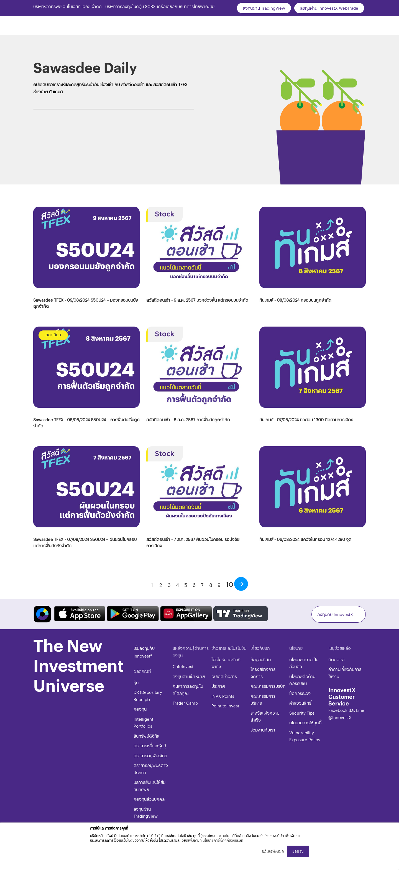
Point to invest (225, 706)
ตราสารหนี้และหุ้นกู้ (150, 745)
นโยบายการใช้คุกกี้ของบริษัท (223, 840)
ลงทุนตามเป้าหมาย (189, 676)
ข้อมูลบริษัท (260, 659)
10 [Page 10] (229, 584)
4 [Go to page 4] (177, 584)
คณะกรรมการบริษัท (267, 686)
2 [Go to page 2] (160, 584)
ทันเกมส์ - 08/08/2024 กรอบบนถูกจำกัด (295, 300)
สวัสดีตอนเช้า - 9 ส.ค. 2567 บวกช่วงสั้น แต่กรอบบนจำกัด (197, 300)
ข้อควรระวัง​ (300, 693)
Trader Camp (185, 703)
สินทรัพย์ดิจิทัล (146, 736)
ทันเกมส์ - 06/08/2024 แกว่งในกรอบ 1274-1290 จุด (305, 539)
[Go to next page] (241, 584)
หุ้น (136, 682)
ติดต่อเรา (336, 659)
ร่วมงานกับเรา (262, 730)
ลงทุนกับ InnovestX (335, 614)
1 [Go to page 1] (152, 584)
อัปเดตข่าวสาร (224, 676)
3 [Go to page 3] (169, 584)
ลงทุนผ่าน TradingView (264, 8)
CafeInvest (183, 666)
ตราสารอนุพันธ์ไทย (150, 755)
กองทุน (140, 709)
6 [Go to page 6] (194, 584)
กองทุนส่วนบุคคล (149, 799)
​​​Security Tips (301, 713)
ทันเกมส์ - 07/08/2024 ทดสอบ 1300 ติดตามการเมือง (306, 419)
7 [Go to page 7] (202, 584)
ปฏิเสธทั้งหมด (273, 851)
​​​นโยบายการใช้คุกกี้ (305, 722)
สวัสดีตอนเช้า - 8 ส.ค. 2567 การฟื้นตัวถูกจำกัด (188, 419)
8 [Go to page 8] (210, 584)
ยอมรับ (297, 851)
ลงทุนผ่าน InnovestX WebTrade (329, 8)
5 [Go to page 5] (185, 584)
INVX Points (222, 696)
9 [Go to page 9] (219, 584)
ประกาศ (218, 686)
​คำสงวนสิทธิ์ (300, 703)
